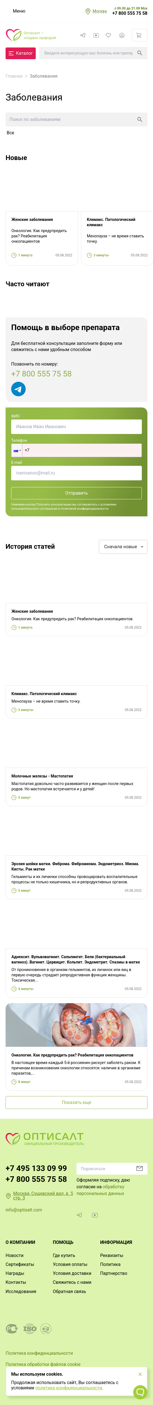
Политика (110, 1264)
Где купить (64, 1255)
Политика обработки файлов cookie (43, 1364)
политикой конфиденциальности (84, 509)
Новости (14, 1255)
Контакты (16, 1282)
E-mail (16, 462)
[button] (16, 450)
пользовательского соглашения (34, 509)
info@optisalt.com (24, 1210)
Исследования (21, 1291)
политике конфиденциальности (68, 1387)
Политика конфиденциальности (39, 1353)
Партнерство (113, 1273)
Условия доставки (72, 1273)
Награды (15, 1273)
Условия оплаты (70, 1264)
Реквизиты (111, 1255)
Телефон (19, 440)
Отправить (76, 493)
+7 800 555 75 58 (129, 13)
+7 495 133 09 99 (36, 1168)
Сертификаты (20, 1264)
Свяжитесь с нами (72, 1282)
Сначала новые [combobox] (120, 546)
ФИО (15, 416)
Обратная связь (69, 1291)
